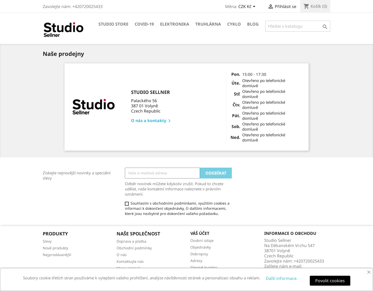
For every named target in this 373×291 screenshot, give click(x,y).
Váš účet (199, 233)
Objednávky (200, 247)
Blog (253, 24)
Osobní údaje (202, 240)
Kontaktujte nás (130, 261)
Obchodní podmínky (134, 247)
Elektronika (174, 24)
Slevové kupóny (203, 267)
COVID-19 (144, 24)
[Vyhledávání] (297, 26)
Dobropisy (199, 253)
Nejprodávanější (57, 254)
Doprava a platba (131, 241)
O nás (122, 254)
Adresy (196, 260)
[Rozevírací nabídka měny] (247, 7)
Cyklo (234, 24)
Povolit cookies (330, 280)
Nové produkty (55, 247)
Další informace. (282, 278)
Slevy (47, 241)
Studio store (113, 24)
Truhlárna (208, 24)
